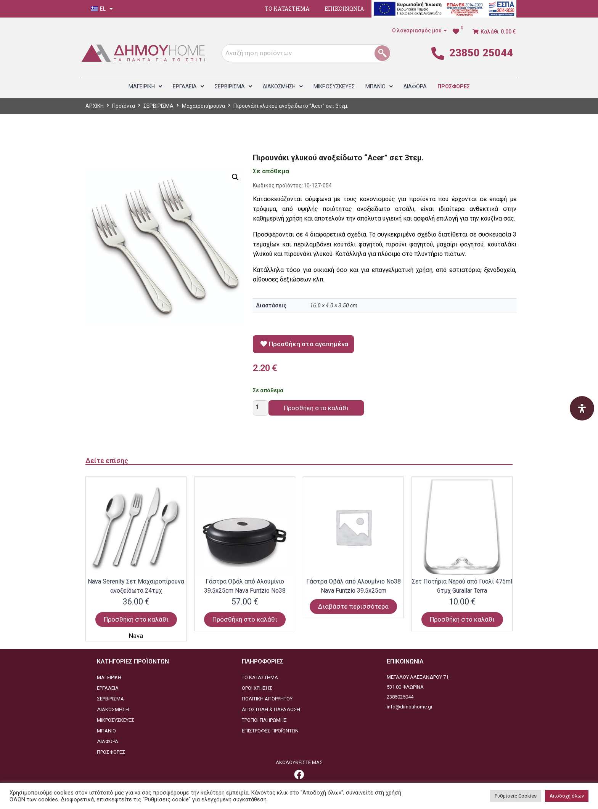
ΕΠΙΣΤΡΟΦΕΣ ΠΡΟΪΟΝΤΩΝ (270, 731)
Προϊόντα (123, 106)
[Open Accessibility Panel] (582, 408)
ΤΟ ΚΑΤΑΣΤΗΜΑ (287, 8)
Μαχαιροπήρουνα (203, 106)
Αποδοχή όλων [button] (567, 796)
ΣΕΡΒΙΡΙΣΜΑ (158, 106)
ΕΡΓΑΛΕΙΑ (108, 688)
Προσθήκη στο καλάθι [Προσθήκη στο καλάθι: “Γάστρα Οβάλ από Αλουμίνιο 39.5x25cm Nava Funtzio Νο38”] (244, 619)
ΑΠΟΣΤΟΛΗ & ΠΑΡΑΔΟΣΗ (271, 709)
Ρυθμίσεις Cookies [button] (516, 796)
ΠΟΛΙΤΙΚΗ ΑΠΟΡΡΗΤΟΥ (267, 699)
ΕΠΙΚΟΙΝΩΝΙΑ (344, 8)
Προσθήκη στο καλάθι (316, 408)
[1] (385, 53)
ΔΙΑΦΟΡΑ (107, 741)
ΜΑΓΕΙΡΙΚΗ (109, 677)
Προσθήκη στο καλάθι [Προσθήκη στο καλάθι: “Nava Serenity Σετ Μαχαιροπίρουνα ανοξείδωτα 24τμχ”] (136, 619)
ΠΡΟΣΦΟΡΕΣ (111, 752)
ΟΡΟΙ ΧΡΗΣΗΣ (257, 688)
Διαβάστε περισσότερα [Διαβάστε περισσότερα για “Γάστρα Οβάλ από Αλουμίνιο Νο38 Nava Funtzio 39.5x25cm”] (353, 606)
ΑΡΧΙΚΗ (94, 106)
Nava (136, 636)
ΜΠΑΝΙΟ (106, 731)
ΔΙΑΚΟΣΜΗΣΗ (113, 709)
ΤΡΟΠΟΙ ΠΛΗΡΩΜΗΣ (264, 720)
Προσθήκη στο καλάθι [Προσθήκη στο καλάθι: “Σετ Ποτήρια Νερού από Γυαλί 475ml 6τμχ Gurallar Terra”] (462, 619)
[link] (458, 31)
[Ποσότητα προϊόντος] (260, 408)
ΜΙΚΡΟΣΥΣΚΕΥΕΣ (115, 720)
